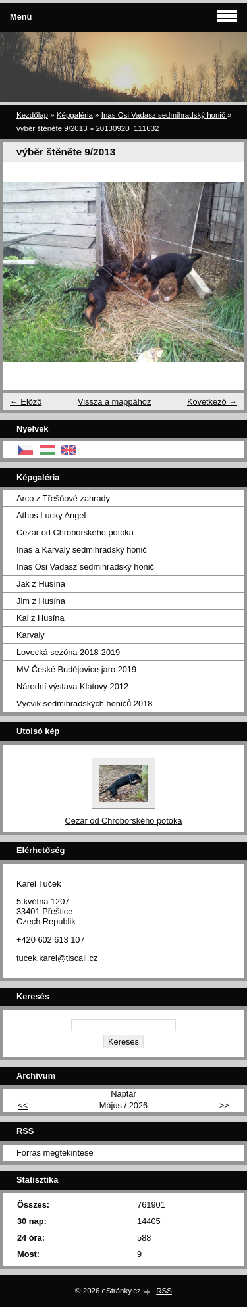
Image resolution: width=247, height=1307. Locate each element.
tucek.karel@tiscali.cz (56, 958)
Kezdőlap (32, 115)
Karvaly (30, 635)
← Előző (25, 402)
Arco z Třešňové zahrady (63, 498)
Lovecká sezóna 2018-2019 (68, 652)
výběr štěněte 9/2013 (53, 128)
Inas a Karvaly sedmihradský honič (81, 550)
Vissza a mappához (114, 402)
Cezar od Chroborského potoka (75, 532)
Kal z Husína (40, 618)
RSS (164, 1291)
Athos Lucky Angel (51, 515)
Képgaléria (75, 115)
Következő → (212, 402)
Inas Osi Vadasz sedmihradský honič (164, 115)
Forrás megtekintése (55, 1153)
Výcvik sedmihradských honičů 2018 (84, 703)
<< (23, 1105)
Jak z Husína (40, 584)
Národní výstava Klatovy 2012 (72, 686)
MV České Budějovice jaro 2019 (76, 669)
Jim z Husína (40, 601)
